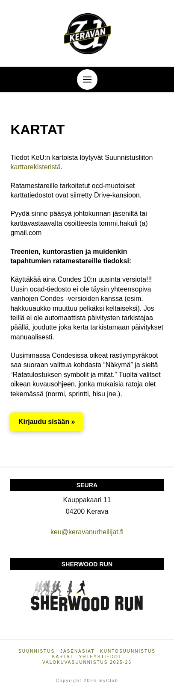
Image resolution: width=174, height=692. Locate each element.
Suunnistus (36, 651)
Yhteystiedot (100, 656)
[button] (87, 79)
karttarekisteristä (35, 167)
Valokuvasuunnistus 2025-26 (87, 662)
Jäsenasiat (77, 651)
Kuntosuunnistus (128, 651)
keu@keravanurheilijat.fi (87, 532)
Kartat (63, 656)
